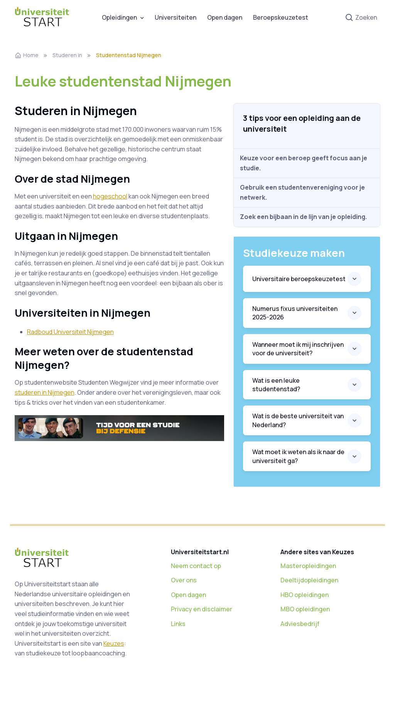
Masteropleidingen (308, 566)
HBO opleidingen (304, 595)
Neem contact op (196, 566)
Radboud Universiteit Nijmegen (70, 332)
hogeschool (110, 196)
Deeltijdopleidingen (309, 580)
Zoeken (361, 18)
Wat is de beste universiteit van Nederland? (298, 420)
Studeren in (67, 55)
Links (178, 623)
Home (27, 55)
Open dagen (224, 17)
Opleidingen (119, 17)
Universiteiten (175, 17)
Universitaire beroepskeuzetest (299, 279)
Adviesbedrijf (299, 623)
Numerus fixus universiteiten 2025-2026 (295, 312)
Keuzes (113, 643)
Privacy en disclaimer (201, 609)
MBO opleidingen (305, 609)
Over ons (184, 580)
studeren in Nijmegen (44, 392)
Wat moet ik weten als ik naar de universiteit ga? (298, 456)
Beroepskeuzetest (280, 17)
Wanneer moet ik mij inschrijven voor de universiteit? (298, 348)
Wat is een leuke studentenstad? (276, 384)
